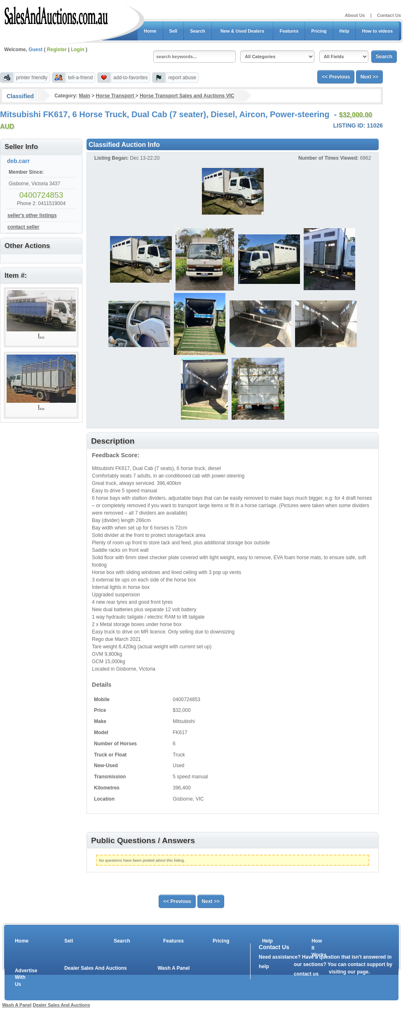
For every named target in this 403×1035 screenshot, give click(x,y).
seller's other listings (32, 215)
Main (84, 96)
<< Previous (336, 77)
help (264, 966)
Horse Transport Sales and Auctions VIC (187, 96)
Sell (173, 30)
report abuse (182, 77)
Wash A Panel (173, 968)
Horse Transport (116, 96)
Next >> (369, 77)
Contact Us (389, 15)
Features (288, 30)
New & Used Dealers (242, 30)
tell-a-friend (80, 77)
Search (197, 30)
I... (41, 335)
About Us (355, 15)
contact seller (23, 227)
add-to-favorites (130, 77)
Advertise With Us (21, 978)
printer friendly (31, 77)
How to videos (377, 30)
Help (344, 30)
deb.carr (18, 161)
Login (77, 49)
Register (57, 49)
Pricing (318, 30)
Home (150, 30)
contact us (306, 974)
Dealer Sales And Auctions (95, 968)
